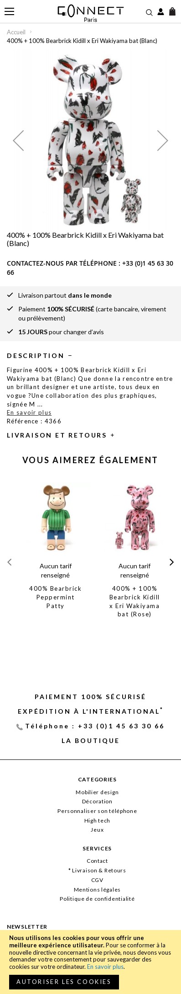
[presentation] (171, 562)
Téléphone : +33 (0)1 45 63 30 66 (95, 726)
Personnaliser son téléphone (97, 810)
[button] (18, 140)
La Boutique (91, 740)
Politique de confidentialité (97, 898)
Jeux (97, 829)
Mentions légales (97, 889)
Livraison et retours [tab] (57, 435)
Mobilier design (97, 792)
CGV (97, 879)
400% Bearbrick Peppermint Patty (55, 597)
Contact (97, 860)
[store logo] (90, 13)
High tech (97, 820)
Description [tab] (36, 355)
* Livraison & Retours (97, 870)
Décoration (97, 801)
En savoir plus (105, 966)
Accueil (16, 32)
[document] (90, 962)
